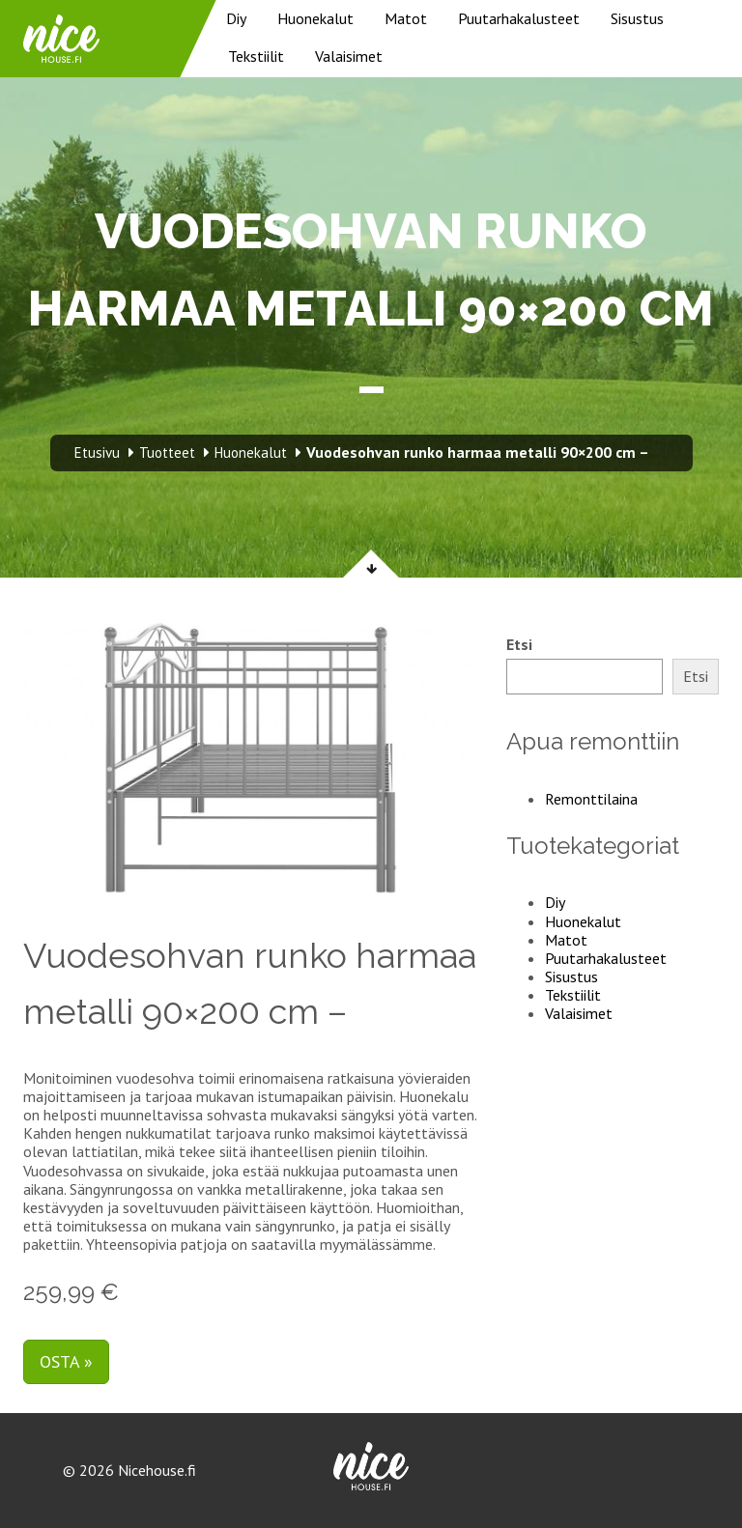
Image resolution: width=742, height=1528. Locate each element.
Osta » (66, 1361)
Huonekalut (315, 18)
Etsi (519, 645)
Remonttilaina (591, 798)
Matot (406, 18)
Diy (236, 18)
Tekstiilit (256, 56)
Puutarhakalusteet (519, 18)
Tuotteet (167, 452)
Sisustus (637, 18)
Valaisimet (349, 56)
